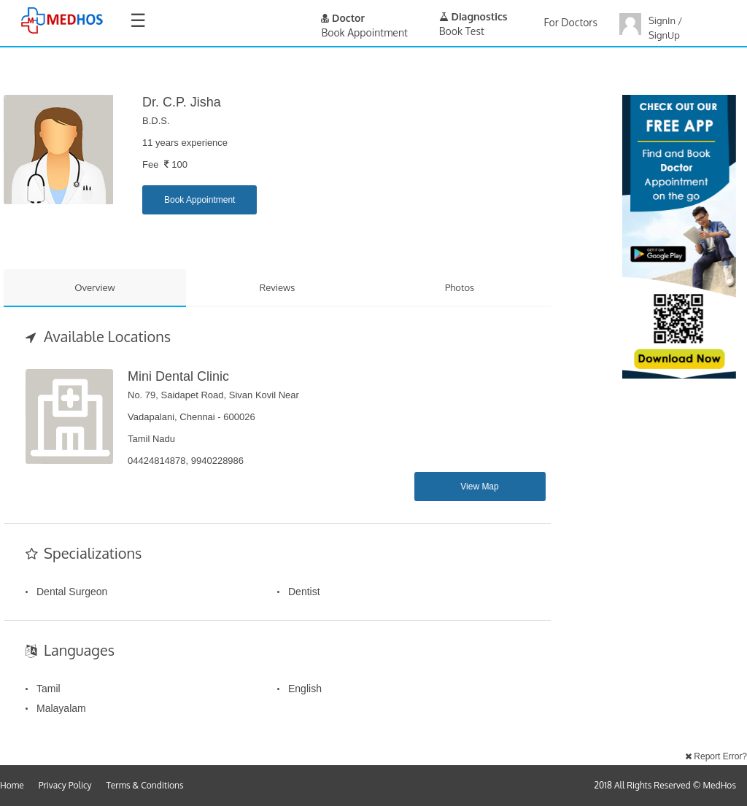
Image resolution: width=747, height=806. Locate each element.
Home (12, 785)
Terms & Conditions (145, 785)
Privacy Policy (65, 785)
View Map (479, 486)
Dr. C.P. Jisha (181, 102)
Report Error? (716, 756)
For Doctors (570, 22)
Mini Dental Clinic (178, 376)
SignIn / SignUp (665, 28)
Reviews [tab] (277, 287)
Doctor (343, 18)
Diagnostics (473, 16)
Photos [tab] (459, 287)
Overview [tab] (94, 287)
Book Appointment (199, 200)
